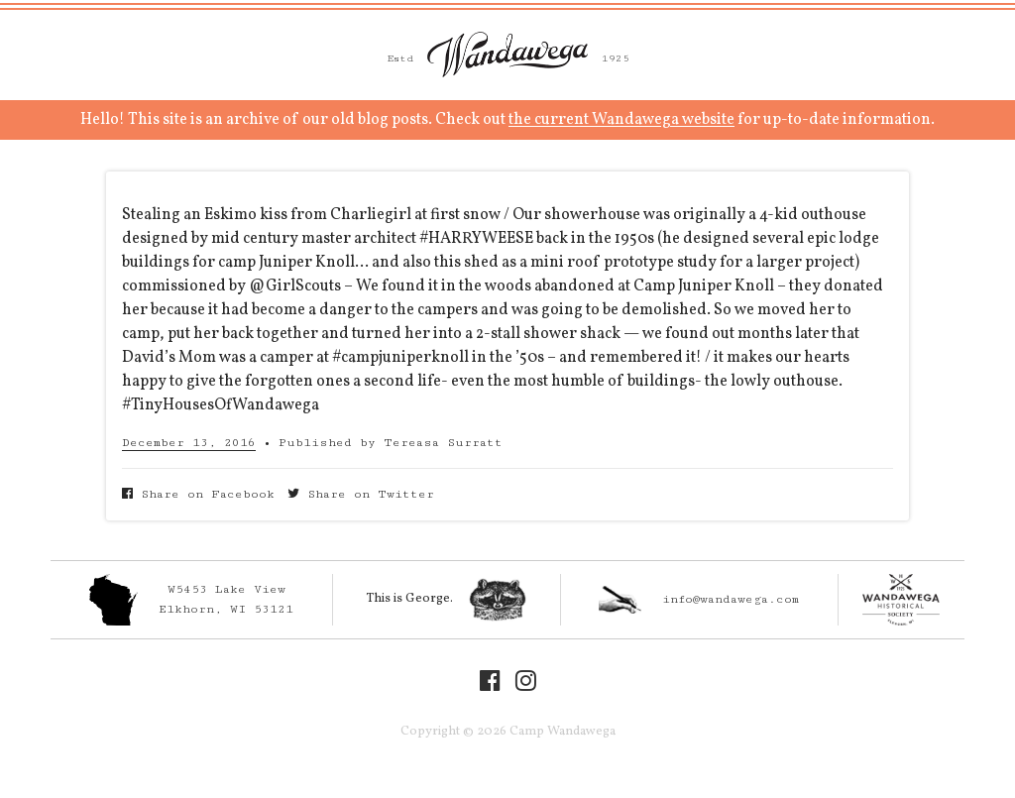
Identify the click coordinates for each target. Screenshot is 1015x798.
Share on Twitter (360, 494)
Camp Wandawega (507, 54)
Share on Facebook (198, 494)
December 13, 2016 (189, 442)
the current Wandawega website (621, 120)
